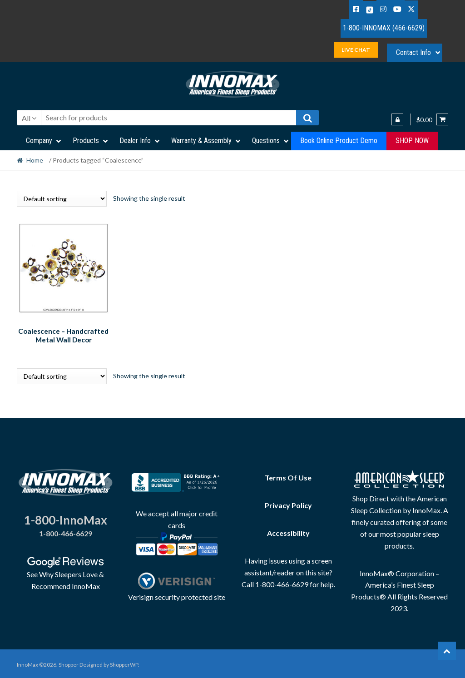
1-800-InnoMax (65, 518)
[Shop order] (62, 199)
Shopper (69, 662)
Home (34, 160)
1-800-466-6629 (65, 532)
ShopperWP (124, 662)
